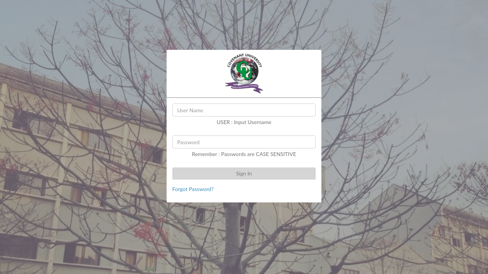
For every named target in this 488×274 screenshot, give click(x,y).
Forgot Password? (193, 189)
